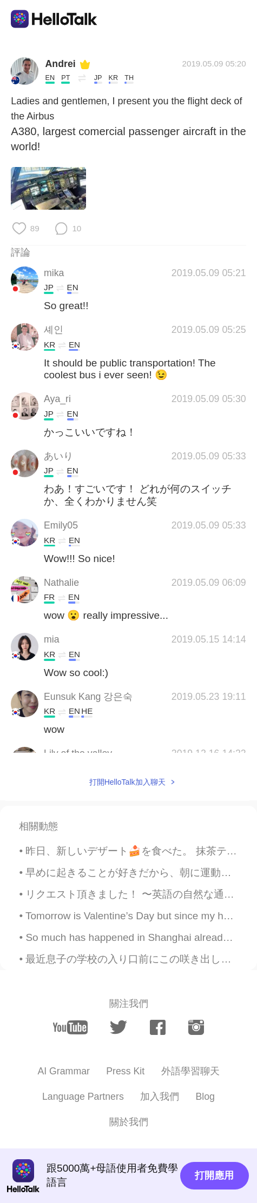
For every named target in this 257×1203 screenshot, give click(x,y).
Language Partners (83, 1096)
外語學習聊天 (190, 1071)
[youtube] (70, 1027)
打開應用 (214, 1175)
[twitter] (118, 1027)
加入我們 (159, 1096)
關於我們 (128, 1122)
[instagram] (196, 1027)
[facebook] (158, 1027)
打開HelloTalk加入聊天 (127, 782)
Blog (205, 1096)
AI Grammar (63, 1071)
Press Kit (125, 1071)
